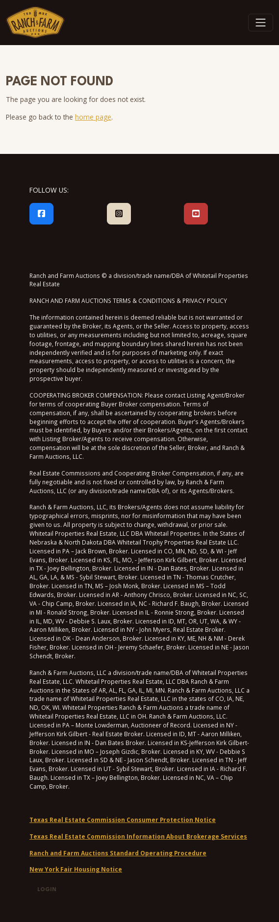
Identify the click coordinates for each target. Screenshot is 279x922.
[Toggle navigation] (261, 22)
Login (46, 890)
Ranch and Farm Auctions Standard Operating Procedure (117, 853)
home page (93, 117)
